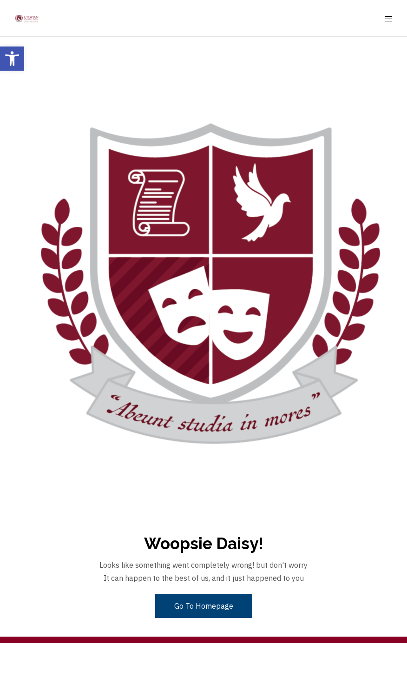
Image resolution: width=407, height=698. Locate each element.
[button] (12, 59)
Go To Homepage (203, 606)
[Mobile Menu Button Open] (388, 19)
